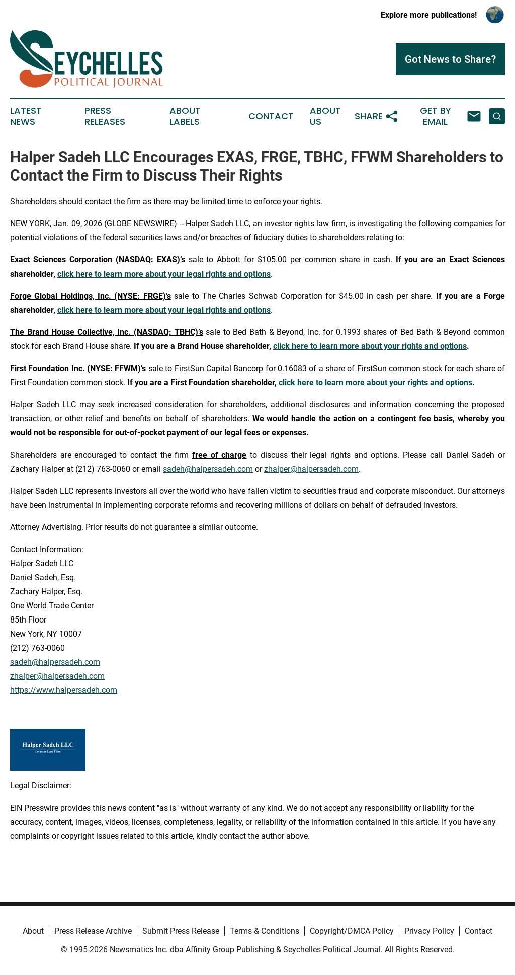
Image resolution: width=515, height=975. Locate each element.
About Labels (185, 116)
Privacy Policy (429, 931)
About (33, 931)
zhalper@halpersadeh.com (311, 469)
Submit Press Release (180, 931)
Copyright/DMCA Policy (352, 931)
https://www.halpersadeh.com (63, 690)
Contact (271, 116)
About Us (325, 116)
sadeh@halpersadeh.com (208, 469)
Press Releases (104, 116)
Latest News (26, 116)
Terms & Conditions (264, 931)
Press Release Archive (93, 931)
